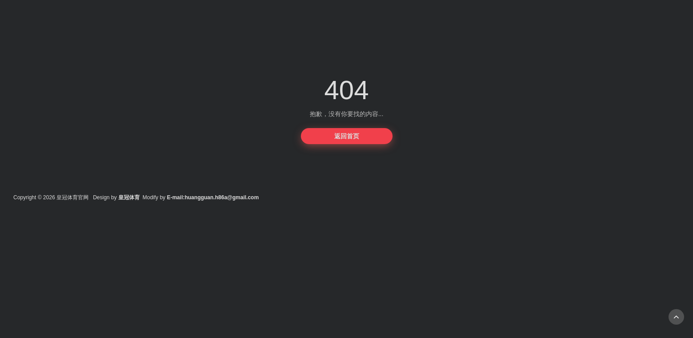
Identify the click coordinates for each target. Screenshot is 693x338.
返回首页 (346, 136)
